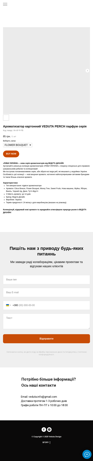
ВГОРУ (47, 442)
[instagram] (49, 429)
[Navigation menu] (5, 4)
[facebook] (44, 429)
